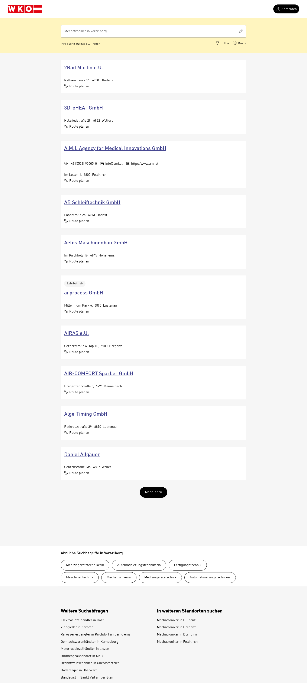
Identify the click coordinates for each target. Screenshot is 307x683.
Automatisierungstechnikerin (139, 565)
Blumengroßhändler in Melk (82, 656)
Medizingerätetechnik (160, 577)
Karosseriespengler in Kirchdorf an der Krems (95, 634)
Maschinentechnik (79, 577)
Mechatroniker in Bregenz (176, 627)
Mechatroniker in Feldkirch (177, 642)
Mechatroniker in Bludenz (176, 620)
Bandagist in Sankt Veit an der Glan (87, 677)
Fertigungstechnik (187, 565)
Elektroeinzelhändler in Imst (82, 620)
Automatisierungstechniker (210, 577)
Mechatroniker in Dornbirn (177, 634)
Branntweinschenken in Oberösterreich (90, 663)
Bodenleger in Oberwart (79, 670)
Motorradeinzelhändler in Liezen (85, 649)
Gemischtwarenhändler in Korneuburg (90, 642)
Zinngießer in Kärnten (77, 627)
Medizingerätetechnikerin (85, 565)
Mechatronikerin (119, 577)
